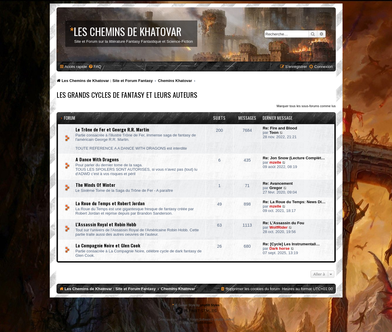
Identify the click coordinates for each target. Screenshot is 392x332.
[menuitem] (94, 66)
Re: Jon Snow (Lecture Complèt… (294, 158)
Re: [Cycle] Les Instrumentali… (291, 244)
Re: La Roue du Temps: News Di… (294, 202)
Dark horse (279, 248)
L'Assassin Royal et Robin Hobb (106, 224)
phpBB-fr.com (204, 322)
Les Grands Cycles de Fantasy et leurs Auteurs (127, 94)
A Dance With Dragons (97, 159)
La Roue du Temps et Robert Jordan (110, 203)
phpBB (182, 319)
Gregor (275, 188)
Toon (273, 132)
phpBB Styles (210, 305)
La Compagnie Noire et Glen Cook (108, 245)
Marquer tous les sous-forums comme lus (306, 106)
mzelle (275, 162)
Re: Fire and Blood (280, 128)
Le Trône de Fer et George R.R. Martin (112, 129)
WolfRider (278, 227)
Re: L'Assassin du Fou (283, 223)
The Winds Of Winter (95, 184)
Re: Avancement (278, 183)
